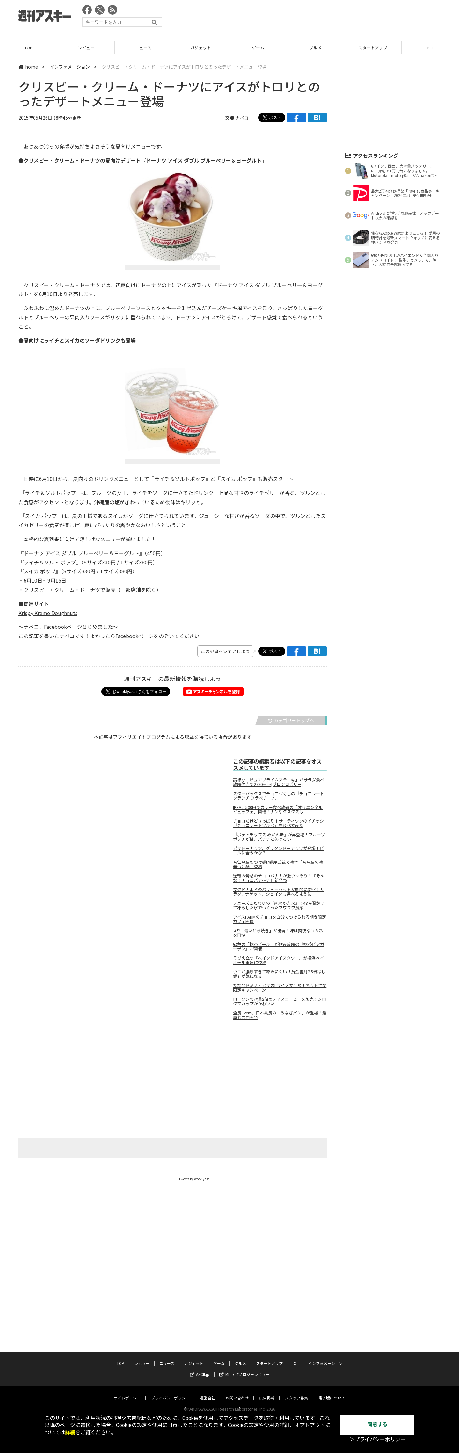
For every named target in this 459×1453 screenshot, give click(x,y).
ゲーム (258, 48)
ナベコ (242, 117)
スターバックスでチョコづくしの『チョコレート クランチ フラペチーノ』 (278, 795)
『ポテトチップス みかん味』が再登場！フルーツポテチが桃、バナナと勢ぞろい (279, 836)
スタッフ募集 (296, 1391)
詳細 (70, 1432)
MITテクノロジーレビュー (244, 1368)
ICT (430, 48)
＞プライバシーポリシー (377, 1439)
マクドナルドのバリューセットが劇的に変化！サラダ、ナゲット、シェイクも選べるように (278, 891)
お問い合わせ (237, 1391)
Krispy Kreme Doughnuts (47, 613)
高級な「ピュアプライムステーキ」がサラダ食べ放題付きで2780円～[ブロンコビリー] (278, 782)
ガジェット (200, 48)
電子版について (331, 1391)
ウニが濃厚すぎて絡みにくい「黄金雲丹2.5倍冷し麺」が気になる (279, 974)
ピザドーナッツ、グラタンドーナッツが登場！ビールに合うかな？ (278, 850)
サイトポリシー (127, 1391)
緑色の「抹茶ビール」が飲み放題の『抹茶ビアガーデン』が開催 (278, 946)
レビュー (86, 48)
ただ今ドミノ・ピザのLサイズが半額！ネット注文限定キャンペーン (279, 987)
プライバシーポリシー (170, 1391)
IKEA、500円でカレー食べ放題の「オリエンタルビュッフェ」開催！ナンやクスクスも (278, 809)
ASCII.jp (199, 1368)
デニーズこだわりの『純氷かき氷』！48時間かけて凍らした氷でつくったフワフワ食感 (278, 905)
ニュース (143, 48)
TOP (29, 48)
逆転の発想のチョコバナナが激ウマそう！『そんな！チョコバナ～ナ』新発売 (278, 878)
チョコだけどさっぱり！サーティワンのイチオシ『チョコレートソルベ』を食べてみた (278, 823)
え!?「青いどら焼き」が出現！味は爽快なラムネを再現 (278, 932)
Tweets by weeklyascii (195, 1178)
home (28, 66)
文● (230, 117)
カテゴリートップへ (291, 720)
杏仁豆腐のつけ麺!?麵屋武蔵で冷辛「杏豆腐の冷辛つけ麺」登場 (278, 864)
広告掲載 (266, 1391)
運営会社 (207, 1391)
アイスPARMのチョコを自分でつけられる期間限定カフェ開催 (279, 919)
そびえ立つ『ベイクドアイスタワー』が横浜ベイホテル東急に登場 (278, 960)
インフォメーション (70, 66)
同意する (377, 1424)
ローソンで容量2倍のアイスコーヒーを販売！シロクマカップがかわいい (279, 1001)
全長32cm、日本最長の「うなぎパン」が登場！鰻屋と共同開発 (279, 1015)
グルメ (315, 48)
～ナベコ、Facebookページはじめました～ (68, 627)
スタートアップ (372, 48)
